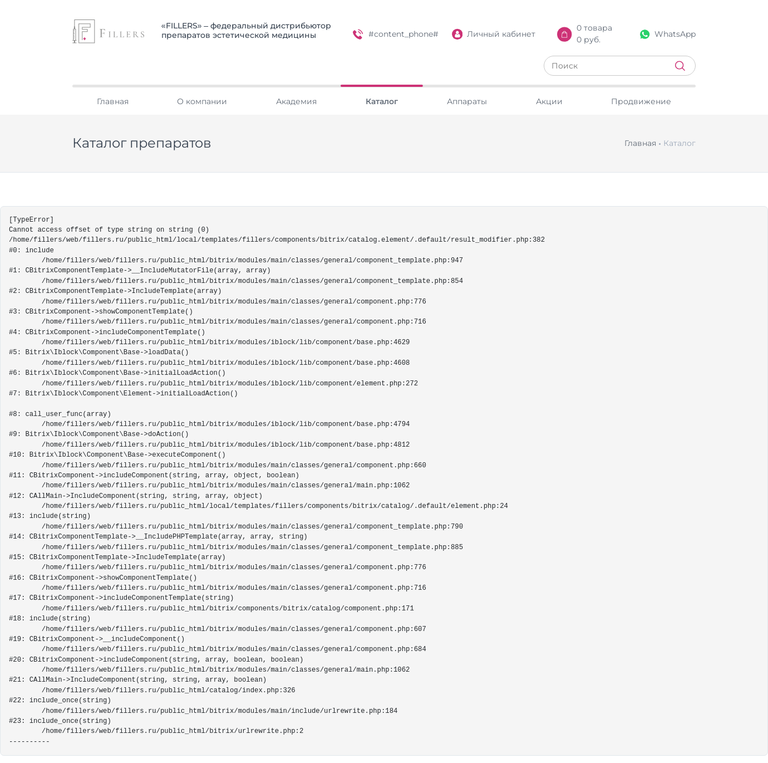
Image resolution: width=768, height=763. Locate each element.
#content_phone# (396, 34)
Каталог (382, 101)
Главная (113, 101)
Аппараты (467, 101)
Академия (296, 101)
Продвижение (641, 101)
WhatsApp (668, 34)
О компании (202, 101)
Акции (549, 101)
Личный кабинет (494, 34)
